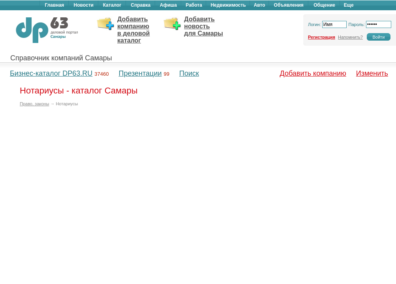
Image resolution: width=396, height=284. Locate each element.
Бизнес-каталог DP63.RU (51, 73)
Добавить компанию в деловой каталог (133, 30)
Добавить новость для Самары (203, 26)
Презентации (139, 73)
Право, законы (34, 103)
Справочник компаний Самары (61, 58)
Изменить (372, 73)
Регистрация (321, 37)
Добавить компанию (313, 73)
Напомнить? (350, 37)
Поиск (189, 73)
